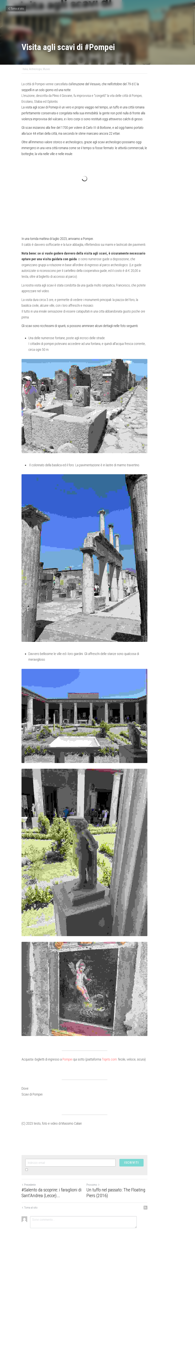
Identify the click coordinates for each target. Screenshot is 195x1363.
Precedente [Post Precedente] (29, 1297)
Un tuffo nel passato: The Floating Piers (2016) (133, 1305)
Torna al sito (16, 8)
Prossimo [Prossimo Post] (106, 1297)
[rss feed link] (171, 1320)
